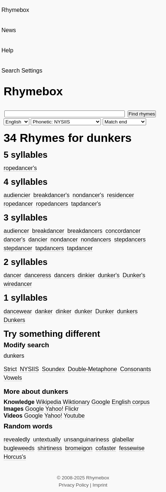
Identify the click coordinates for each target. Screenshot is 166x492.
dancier (37, 239)
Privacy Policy (74, 485)
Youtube (74, 416)
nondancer (64, 239)
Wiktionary (76, 402)
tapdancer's (86, 204)
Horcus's (15, 457)
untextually (47, 439)
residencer (120, 195)
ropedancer (18, 204)
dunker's (109, 275)
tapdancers (49, 248)
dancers (64, 275)
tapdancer (80, 248)
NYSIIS (29, 369)
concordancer (123, 231)
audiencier (17, 195)
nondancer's (88, 195)
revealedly (17, 439)
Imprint (100, 485)
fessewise (131, 448)
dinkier (86, 275)
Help (7, 50)
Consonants (135, 369)
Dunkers (14, 320)
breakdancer (48, 231)
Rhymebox (15, 10)
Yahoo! (54, 409)
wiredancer (18, 284)
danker (44, 311)
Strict (10, 369)
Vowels (13, 378)
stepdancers (130, 239)
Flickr (71, 409)
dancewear (18, 311)
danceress (37, 275)
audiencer (16, 231)
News (8, 30)
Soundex (53, 369)
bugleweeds (19, 448)
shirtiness (50, 448)
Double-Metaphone (92, 369)
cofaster (105, 448)
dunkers (127, 311)
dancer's (14, 239)
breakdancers (84, 231)
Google (100, 402)
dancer (12, 275)
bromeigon (79, 448)
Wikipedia (48, 402)
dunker (83, 311)
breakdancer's (51, 195)
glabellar (123, 439)
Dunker (104, 311)
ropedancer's (20, 168)
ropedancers (52, 204)
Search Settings (21, 71)
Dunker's (134, 275)
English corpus (131, 402)
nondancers (96, 239)
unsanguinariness (86, 439)
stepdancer (18, 248)
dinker (64, 311)
